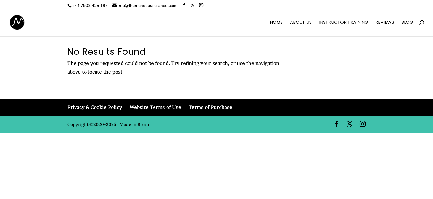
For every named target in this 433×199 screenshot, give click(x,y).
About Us (301, 22)
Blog (407, 22)
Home (276, 22)
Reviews (384, 22)
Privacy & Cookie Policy (94, 107)
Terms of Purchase (210, 107)
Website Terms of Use (155, 107)
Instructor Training (343, 22)
